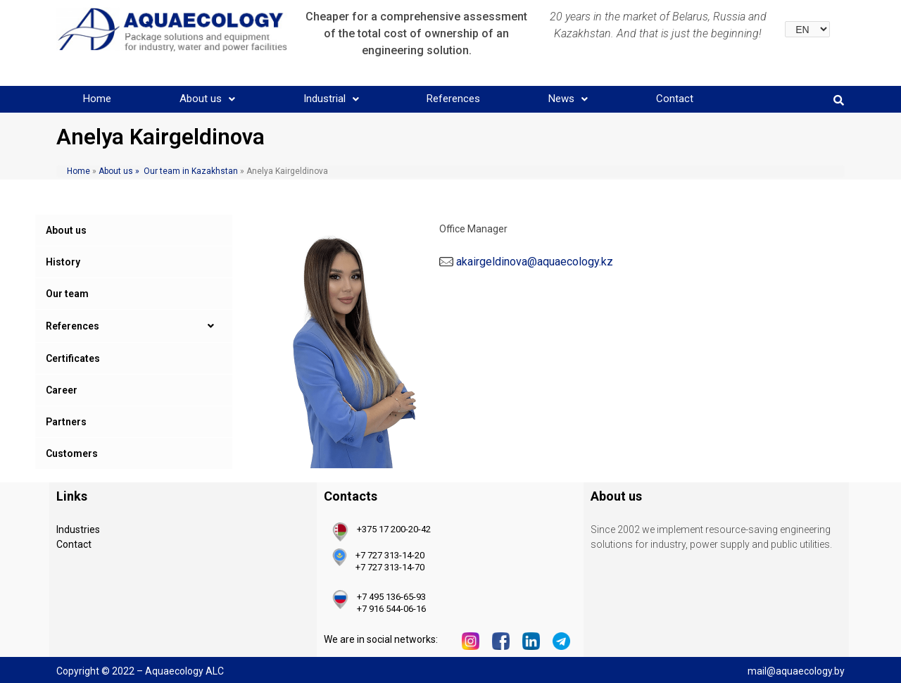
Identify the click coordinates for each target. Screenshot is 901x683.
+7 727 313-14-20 (389, 555)
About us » (117, 171)
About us (207, 98)
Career (61, 390)
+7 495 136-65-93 (391, 596)
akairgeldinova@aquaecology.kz (534, 261)
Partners (66, 421)
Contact (674, 98)
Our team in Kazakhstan (191, 171)
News (568, 98)
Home (97, 98)
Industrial (331, 98)
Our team (67, 293)
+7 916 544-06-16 (391, 608)
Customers (72, 453)
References (453, 98)
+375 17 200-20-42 (394, 529)
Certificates (73, 358)
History (63, 262)
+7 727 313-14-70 (389, 567)
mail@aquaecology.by (796, 671)
